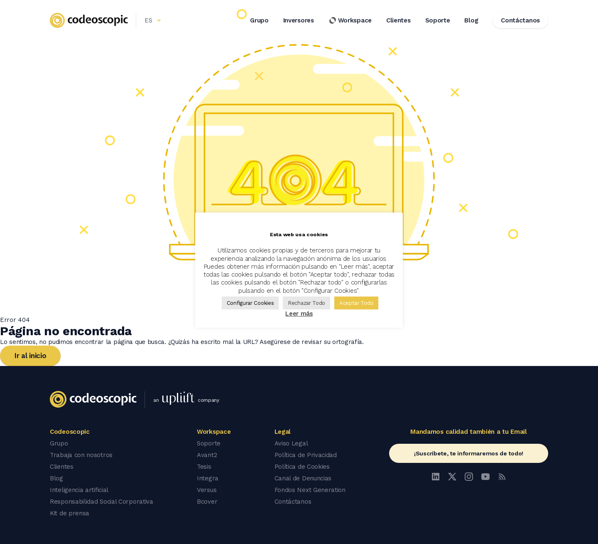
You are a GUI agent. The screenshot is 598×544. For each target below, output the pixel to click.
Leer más (299, 313)
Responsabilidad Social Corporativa (101, 501)
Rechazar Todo (306, 303)
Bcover (207, 501)
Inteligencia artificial (79, 490)
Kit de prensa (69, 513)
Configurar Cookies (250, 303)
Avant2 (207, 455)
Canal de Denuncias (303, 478)
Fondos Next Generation (310, 490)
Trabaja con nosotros (81, 455)
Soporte (437, 20)
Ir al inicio (30, 355)
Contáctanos (292, 501)
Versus (206, 490)
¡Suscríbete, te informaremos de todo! (468, 453)
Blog (471, 20)
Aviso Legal (291, 443)
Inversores (298, 20)
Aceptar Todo (356, 303)
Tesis (204, 466)
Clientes (398, 20)
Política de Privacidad (305, 455)
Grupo (259, 20)
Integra (207, 478)
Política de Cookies (302, 466)
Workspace (350, 20)
